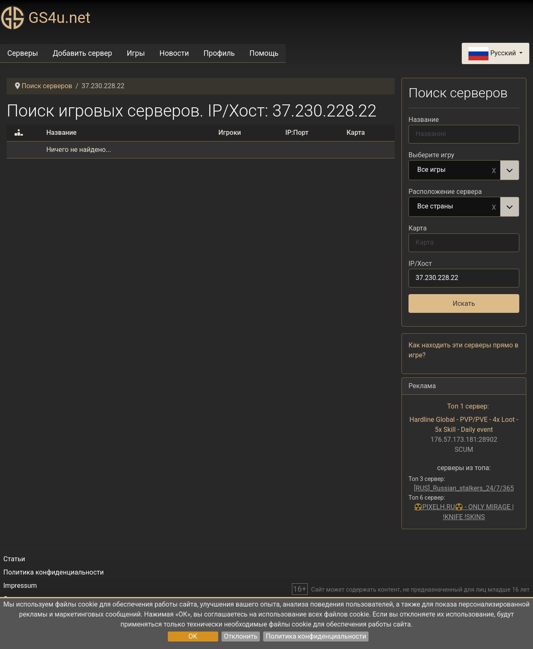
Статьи (14, 559)
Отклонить (241, 636)
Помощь (264, 53)
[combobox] (463, 170)
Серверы (22, 53)
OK (193, 636)
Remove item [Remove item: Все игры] (494, 170)
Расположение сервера (445, 192)
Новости (174, 53)
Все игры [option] (454, 170)
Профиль (219, 53)
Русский (492, 53)
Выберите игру (431, 155)
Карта (417, 228)
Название (423, 120)
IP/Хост (420, 264)
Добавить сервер (82, 53)
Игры (135, 53)
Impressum (20, 586)
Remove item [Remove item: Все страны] (494, 207)
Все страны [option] (454, 206)
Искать (464, 303)
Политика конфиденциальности (316, 636)
